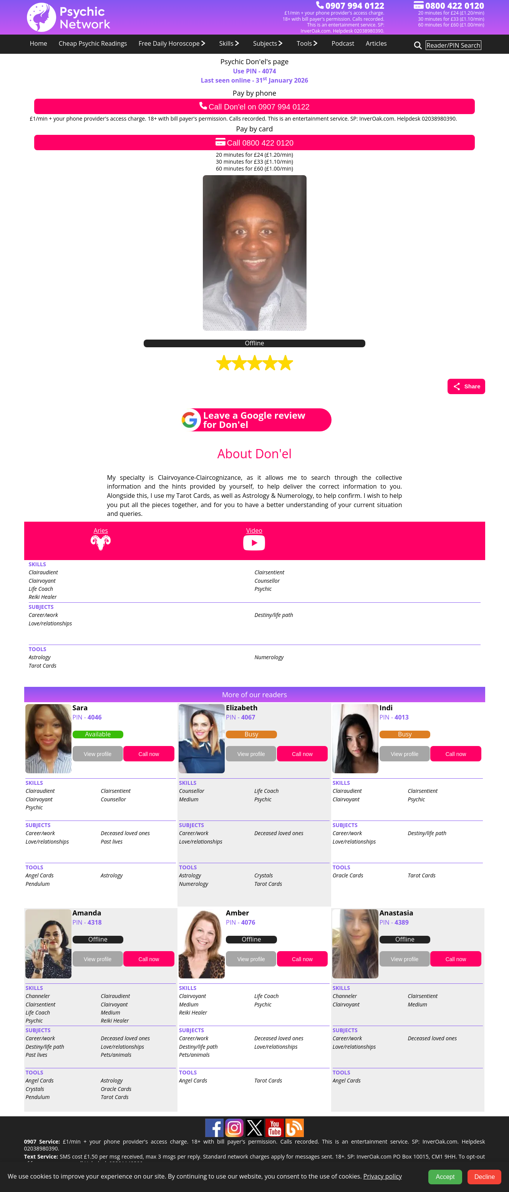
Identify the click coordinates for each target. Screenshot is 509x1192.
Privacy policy (382, 1176)
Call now (149, 754)
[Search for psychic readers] (417, 44)
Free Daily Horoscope (173, 43)
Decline (484, 1177)
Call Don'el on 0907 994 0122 (254, 106)
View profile (97, 754)
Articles (376, 43)
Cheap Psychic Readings (93, 43)
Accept (445, 1177)
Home (38, 43)
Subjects (269, 43)
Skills (230, 43)
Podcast (343, 43)
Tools (308, 43)
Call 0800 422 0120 (254, 142)
